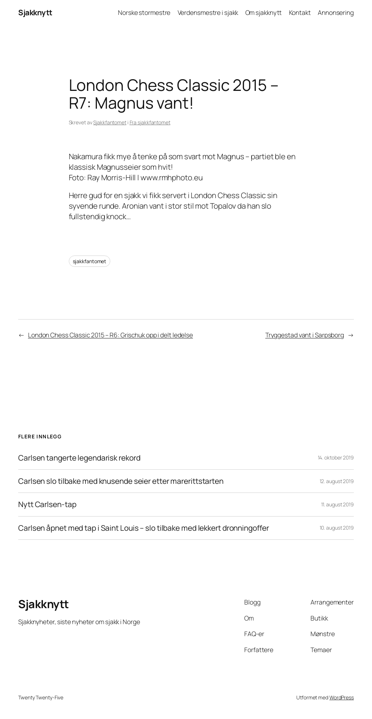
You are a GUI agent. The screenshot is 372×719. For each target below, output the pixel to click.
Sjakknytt (35, 12)
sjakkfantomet (90, 261)
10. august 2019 (337, 527)
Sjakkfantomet (109, 122)
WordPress (341, 697)
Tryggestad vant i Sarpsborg (304, 334)
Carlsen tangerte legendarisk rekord (79, 458)
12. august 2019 (337, 481)
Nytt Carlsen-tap (47, 504)
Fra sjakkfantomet (150, 122)
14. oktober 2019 (336, 457)
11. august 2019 (337, 504)
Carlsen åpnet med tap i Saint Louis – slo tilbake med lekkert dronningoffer (143, 528)
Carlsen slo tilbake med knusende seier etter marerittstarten (120, 481)
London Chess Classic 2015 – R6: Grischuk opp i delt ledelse (110, 334)
